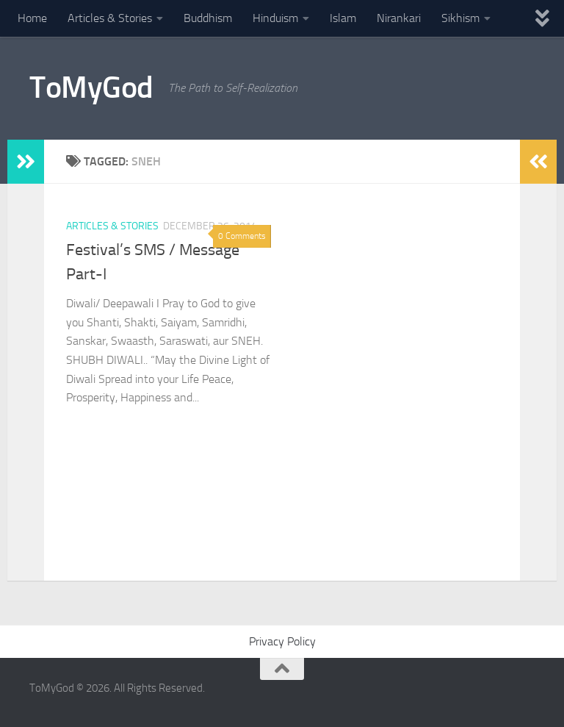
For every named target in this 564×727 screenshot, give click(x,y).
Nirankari (399, 18)
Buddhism (208, 18)
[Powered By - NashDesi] (527, 695)
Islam (343, 18)
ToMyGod (91, 87)
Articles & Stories (110, 18)
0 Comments (242, 236)
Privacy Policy (282, 641)
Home (32, 18)
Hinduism (275, 18)
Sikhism (460, 18)
